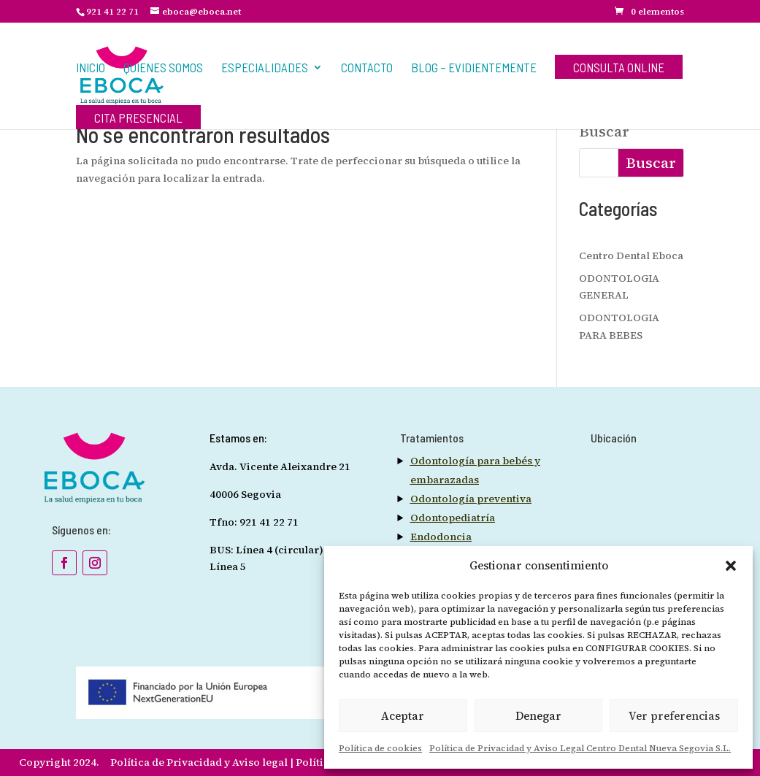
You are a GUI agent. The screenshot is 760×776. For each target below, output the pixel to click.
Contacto (367, 68)
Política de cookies (380, 748)
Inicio (90, 68)
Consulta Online (618, 68)
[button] (730, 565)
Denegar (538, 715)
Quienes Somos (163, 68)
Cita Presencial (138, 118)
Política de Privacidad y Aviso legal (200, 762)
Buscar (604, 132)
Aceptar (402, 715)
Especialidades (264, 68)
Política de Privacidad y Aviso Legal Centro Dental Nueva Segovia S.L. (580, 748)
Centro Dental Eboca (631, 255)
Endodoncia (441, 536)
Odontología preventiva (470, 498)
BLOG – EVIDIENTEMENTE (474, 68)
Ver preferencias (674, 715)
